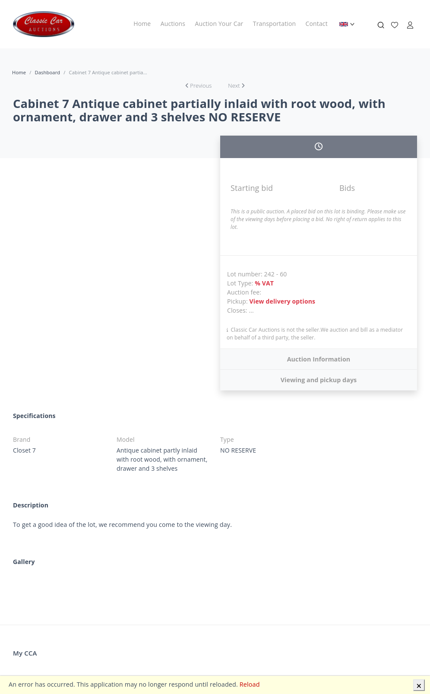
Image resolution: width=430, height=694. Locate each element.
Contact (317, 23)
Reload (250, 684)
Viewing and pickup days (319, 380)
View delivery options (283, 301)
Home (142, 23)
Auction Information (319, 359)
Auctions (173, 23)
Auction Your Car (219, 23)
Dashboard (47, 72)
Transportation (274, 23)
